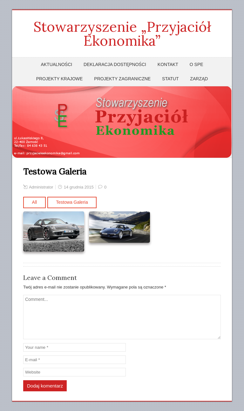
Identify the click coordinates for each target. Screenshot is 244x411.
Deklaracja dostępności (115, 64)
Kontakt (168, 64)
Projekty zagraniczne (122, 78)
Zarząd (199, 78)
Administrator (41, 187)
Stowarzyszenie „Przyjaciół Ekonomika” (122, 34)
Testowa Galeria (72, 202)
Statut (170, 78)
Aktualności (56, 64)
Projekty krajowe (59, 78)
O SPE (196, 64)
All (34, 202)
